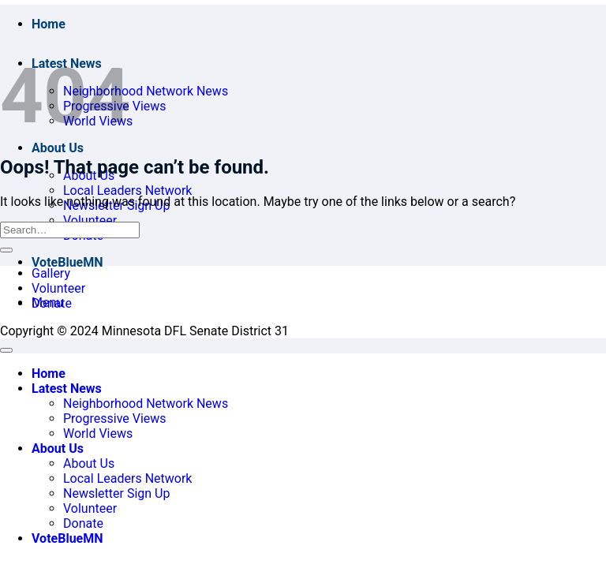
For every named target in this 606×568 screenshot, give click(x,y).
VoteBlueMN (67, 262)
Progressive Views (114, 418)
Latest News (67, 388)
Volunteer (90, 220)
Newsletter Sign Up (116, 493)
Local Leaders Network (127, 190)
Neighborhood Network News (145, 91)
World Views (98, 433)
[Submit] (6, 250)
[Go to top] (6, 350)
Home (48, 24)
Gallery (51, 273)
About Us (58, 147)
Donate (52, 303)
